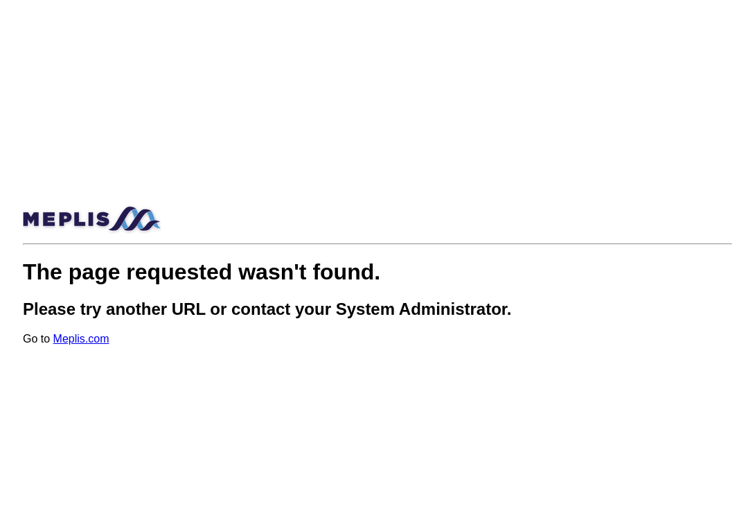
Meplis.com (81, 339)
